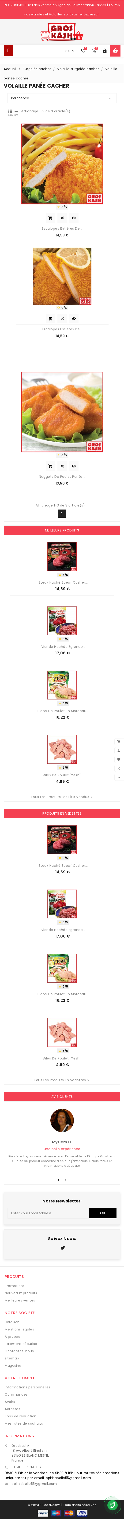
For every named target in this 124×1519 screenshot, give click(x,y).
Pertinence (62, 98)
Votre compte (20, 1378)
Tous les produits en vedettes (62, 1080)
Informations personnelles (27, 1387)
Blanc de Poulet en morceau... (63, 711)
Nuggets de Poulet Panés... (62, 476)
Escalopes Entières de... (62, 329)
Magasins (13, 1365)
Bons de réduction (21, 1416)
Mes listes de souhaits (24, 1423)
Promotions (15, 1286)
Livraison (12, 1322)
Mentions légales (19, 1329)
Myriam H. (62, 1142)
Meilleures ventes (20, 1300)
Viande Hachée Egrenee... (63, 646)
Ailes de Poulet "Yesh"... (63, 775)
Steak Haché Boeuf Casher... (63, 582)
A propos (12, 1336)
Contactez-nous (19, 1351)
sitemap (12, 1358)
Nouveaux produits (21, 1293)
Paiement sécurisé (21, 1343)
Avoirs (10, 1401)
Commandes (16, 1394)
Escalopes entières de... (62, 228)
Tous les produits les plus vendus (62, 797)
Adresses (12, 1409)
